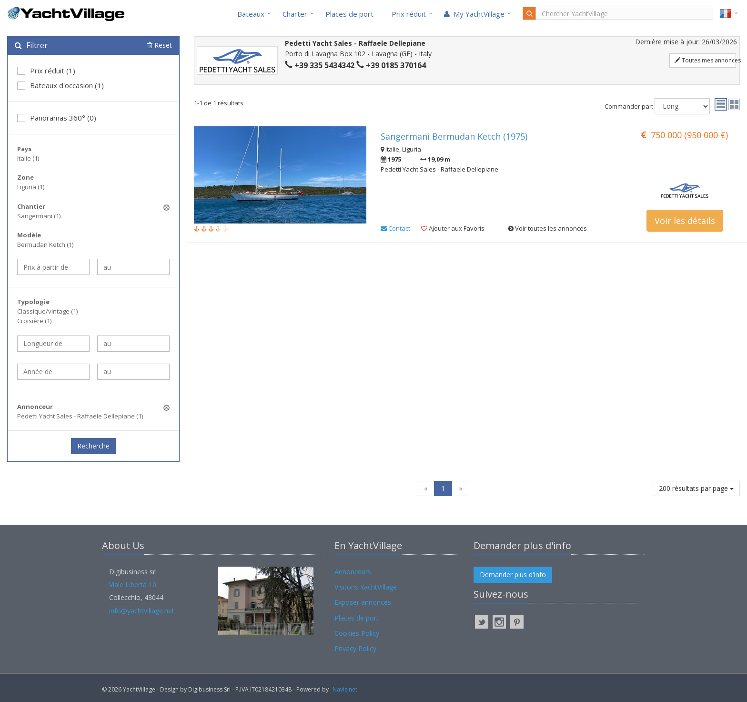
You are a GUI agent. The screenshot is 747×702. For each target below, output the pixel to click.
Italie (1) (28, 158)
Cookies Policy (356, 633)
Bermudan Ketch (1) (45, 244)
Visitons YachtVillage (365, 586)
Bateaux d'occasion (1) (60, 85)
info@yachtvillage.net (141, 610)
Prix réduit (409, 14)
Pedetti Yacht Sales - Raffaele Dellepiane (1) (80, 416)
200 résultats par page (696, 488)
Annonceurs (352, 571)
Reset (159, 45)
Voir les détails (685, 220)
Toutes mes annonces (705, 60)
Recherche (93, 445)
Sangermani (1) (39, 216)
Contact (395, 228)
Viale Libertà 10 (132, 584)
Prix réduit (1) (46, 70)
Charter (295, 14)
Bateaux (250, 14)
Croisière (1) (34, 320)
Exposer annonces (362, 602)
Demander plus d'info (513, 574)
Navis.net (345, 689)
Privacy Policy (355, 648)
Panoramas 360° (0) (56, 117)
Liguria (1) (30, 187)
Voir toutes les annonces (547, 228)
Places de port (349, 14)
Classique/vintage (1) (47, 311)
